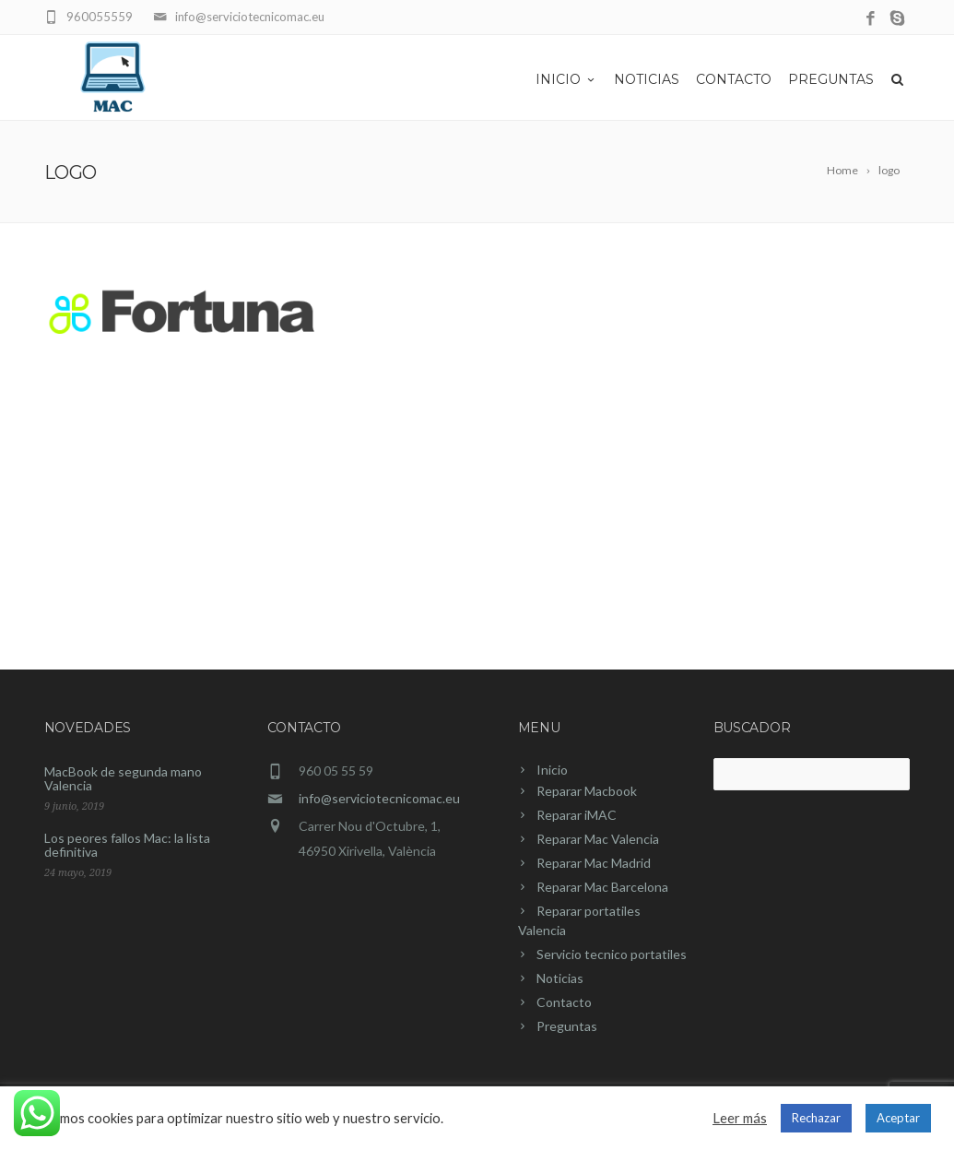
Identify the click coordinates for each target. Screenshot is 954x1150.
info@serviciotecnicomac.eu (379, 798)
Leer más (740, 1118)
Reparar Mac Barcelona (602, 887)
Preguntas (831, 79)
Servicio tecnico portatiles (611, 954)
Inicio (566, 79)
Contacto (733, 79)
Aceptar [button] (898, 1117)
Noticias (646, 79)
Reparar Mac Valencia (597, 839)
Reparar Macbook (586, 791)
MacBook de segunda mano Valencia (123, 778)
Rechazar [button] (816, 1117)
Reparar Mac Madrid (593, 863)
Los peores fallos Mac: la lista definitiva (127, 845)
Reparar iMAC (576, 815)
